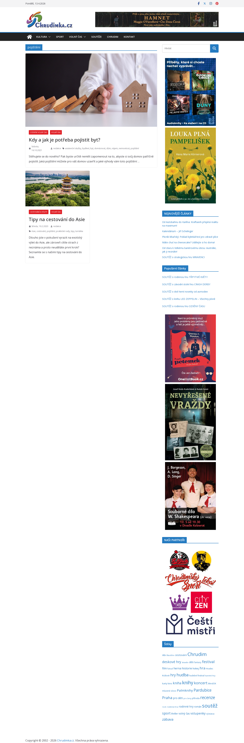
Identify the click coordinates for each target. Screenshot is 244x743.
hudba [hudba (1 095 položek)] (183, 675)
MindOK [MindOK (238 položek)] (212, 683)
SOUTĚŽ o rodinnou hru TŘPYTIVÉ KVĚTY (185, 277)
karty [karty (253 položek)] (164, 683)
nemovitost (124, 148)
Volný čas (75, 36)
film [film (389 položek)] (164, 668)
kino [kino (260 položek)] (170, 683)
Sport (60, 36)
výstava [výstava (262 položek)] (210, 713)
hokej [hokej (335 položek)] (196, 668)
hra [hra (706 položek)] (202, 668)
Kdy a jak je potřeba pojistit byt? (64, 139)
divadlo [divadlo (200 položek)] (185, 662)
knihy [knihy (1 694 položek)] (187, 682)
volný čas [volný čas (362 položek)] (184, 713)
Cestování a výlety (38, 212)
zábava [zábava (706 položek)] (167, 719)
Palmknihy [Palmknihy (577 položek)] (185, 690)
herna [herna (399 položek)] (177, 668)
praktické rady (63, 231)
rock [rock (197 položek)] (164, 707)
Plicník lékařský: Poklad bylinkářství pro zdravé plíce (190, 236)
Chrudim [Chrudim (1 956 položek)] (197, 654)
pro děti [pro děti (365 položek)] (178, 698)
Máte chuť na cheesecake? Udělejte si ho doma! (188, 242)
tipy (72, 231)
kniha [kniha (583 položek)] (177, 683)
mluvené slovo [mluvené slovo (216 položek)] (169, 690)
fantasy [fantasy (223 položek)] (197, 662)
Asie (34, 231)
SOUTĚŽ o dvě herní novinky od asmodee (185, 291)
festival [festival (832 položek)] (208, 661)
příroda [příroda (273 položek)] (196, 698)
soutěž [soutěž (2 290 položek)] (210, 705)
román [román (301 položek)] (197, 706)
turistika (79, 231)
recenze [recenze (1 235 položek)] (207, 697)
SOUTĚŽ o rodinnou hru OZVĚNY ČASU (183, 306)
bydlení (85, 148)
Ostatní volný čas (38, 132)
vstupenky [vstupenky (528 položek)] (198, 713)
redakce (57, 148)
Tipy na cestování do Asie (57, 219)
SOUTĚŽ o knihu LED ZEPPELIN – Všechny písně (188, 298)
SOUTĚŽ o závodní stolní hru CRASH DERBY (186, 284)
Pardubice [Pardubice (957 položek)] (202, 690)
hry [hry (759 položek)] (173, 675)
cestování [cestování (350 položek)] (181, 655)
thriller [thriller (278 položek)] (174, 713)
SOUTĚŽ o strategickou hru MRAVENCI (183, 257)
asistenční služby (73, 148)
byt (91, 148)
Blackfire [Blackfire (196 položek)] (170, 655)
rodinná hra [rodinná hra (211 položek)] (172, 707)
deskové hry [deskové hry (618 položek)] (171, 662)
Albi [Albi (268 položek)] (164, 655)
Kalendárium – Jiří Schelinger (177, 231)
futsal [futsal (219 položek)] (170, 668)
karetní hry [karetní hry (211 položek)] (210, 675)
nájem (115, 148)
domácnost (99, 148)
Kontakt (129, 36)
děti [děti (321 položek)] (191, 662)
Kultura (41, 36)
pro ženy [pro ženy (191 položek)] (187, 698)
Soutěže (96, 36)
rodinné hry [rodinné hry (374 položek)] (186, 706)
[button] (49, 36)
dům (108, 148)
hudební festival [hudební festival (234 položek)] (197, 675)
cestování (41, 231)
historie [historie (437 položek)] (187, 668)
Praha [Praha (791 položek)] (167, 697)
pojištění (135, 148)
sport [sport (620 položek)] (166, 713)
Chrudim (112, 36)
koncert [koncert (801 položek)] (200, 682)
